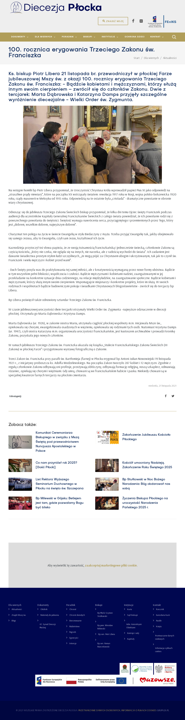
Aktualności (17, 609)
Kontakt (157, 605)
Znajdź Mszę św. (19, 615)
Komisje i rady (133, 633)
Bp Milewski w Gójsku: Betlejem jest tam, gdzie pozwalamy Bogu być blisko (59, 503)
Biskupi (98, 605)
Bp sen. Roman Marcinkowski (103, 645)
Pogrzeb (72, 632)
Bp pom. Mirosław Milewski (105, 627)
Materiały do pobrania (49, 615)
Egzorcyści (73, 637)
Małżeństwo (74, 626)
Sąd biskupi (132, 615)
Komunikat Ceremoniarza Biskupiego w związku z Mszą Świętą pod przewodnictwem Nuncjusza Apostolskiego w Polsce (57, 442)
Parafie (159, 620)
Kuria (129, 609)
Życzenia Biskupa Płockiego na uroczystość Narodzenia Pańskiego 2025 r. (145, 503)
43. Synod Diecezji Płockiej (48, 626)
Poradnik (70, 605)
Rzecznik (160, 609)
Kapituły (130, 638)
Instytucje (128, 605)
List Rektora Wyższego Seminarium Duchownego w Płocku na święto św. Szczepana (59, 484)
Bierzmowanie (75, 620)
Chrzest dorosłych (77, 615)
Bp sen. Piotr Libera (106, 634)
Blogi (14, 620)
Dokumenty (43, 605)
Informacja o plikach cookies (164, 650)
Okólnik (44, 609)
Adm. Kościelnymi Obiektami (134, 626)
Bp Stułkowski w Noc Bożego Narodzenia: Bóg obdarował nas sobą (146, 484)
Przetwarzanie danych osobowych (164, 637)
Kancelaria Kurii (163, 615)
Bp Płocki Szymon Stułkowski (105, 614)
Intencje (72, 643)
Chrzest (72, 609)
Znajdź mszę (113, 21)
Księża (159, 626)
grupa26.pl (163, 710)
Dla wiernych (14, 605)
